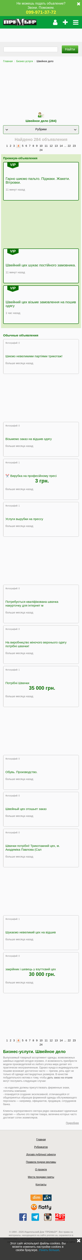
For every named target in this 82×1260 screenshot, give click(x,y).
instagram (48, 1217)
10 (41, 145)
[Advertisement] (41, 34)
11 (46, 145)
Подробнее (72, 1123)
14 (61, 145)
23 (74, 145)
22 (69, 145)
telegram (35, 1217)
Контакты (41, 1184)
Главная (8, 61)
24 (40, 150)
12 (51, 145)
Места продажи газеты (41, 1177)
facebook (23, 1217)
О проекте (41, 1169)
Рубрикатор (41, 1147)
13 (56, 145)
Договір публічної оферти (41, 1154)
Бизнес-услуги (24, 61)
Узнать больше (49, 1250)
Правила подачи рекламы (41, 1162)
